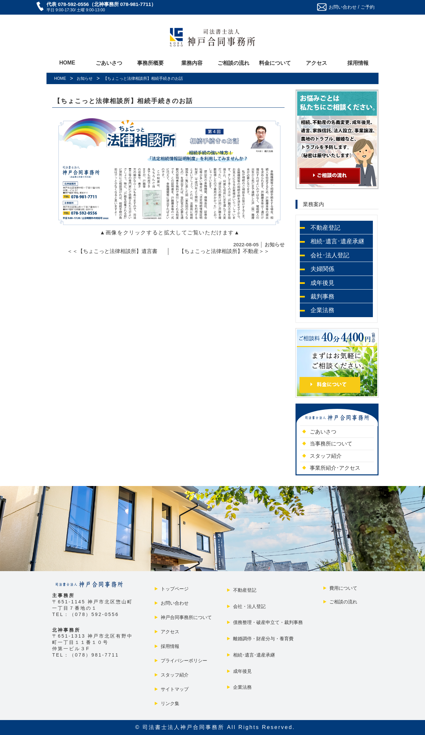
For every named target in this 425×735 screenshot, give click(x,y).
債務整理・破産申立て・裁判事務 (267, 622)
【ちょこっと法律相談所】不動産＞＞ (224, 251)
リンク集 (169, 703)
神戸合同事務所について (185, 617)
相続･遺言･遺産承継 (253, 655)
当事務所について (330, 443)
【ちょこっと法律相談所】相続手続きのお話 (123, 100)
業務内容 (192, 63)
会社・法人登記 (249, 606)
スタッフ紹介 (324, 456)
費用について (342, 588)
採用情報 (358, 63)
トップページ (174, 588)
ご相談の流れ (233, 63)
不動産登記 (244, 590)
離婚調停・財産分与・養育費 (263, 638)
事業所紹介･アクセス (334, 468)
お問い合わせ (174, 603)
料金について (275, 63)
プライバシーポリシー (183, 660)
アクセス (316, 63)
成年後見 (242, 671)
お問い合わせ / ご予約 (352, 7)
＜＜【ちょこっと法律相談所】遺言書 (112, 251)
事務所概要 (150, 63)
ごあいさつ (109, 63)
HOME (67, 62)
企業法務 (242, 687)
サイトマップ (174, 689)
